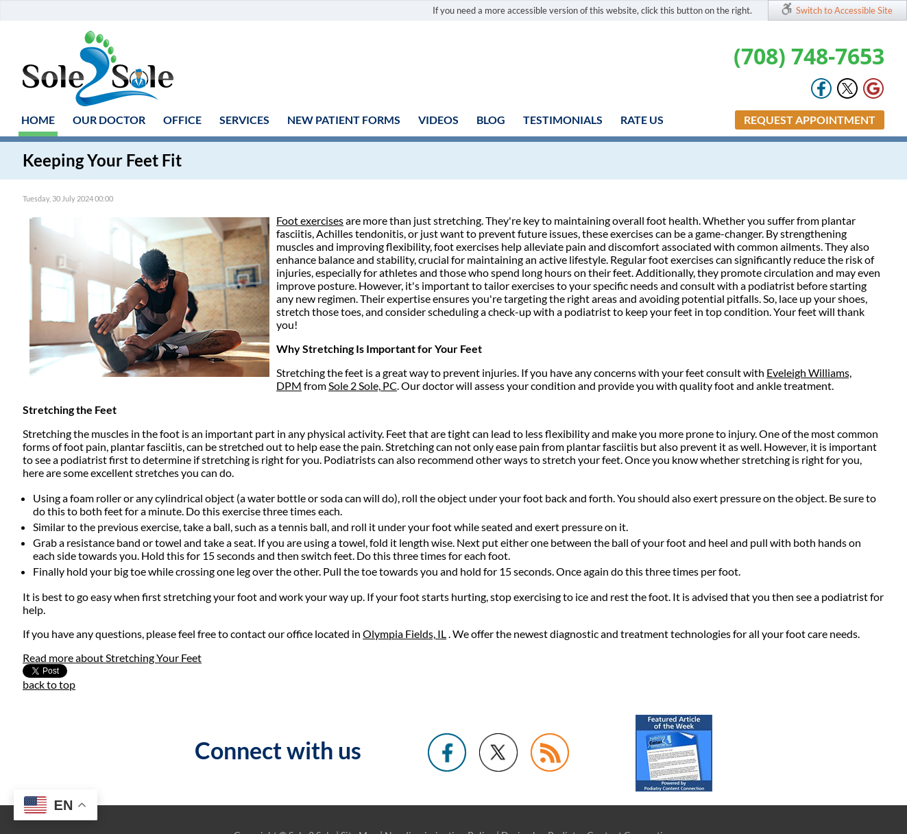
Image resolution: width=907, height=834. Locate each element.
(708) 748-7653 (809, 56)
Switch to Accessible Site (844, 10)
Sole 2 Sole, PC (362, 385)
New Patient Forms (343, 119)
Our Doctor (109, 119)
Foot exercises (309, 220)
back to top (49, 684)
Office (182, 119)
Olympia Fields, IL (404, 633)
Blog (490, 119)
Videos (438, 119)
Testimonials (563, 119)
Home (38, 119)
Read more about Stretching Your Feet (112, 657)
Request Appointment (809, 119)
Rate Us (642, 119)
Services (244, 119)
